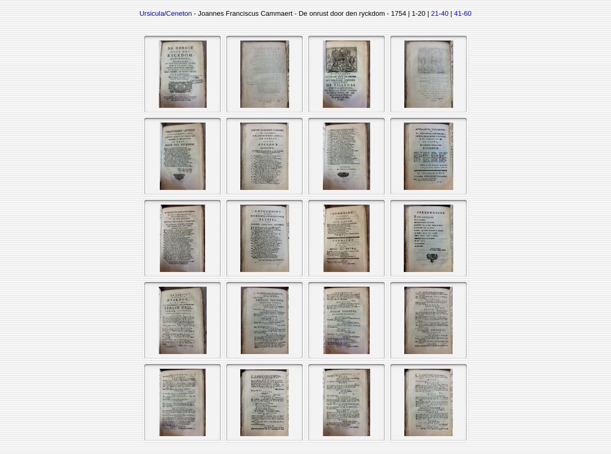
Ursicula (151, 13)
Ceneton (179, 13)
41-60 (463, 13)
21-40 (440, 13)
